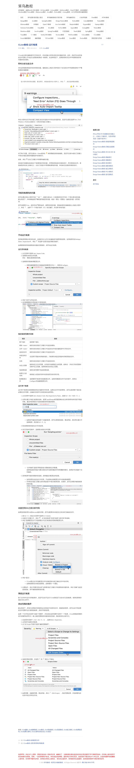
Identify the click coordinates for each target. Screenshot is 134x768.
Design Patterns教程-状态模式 (102, 163)
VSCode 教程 (49, 38)
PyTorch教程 (62, 28)
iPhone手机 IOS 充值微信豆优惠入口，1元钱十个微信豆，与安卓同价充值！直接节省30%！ (104, 136)
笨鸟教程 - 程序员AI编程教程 (53, 762)
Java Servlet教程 (60, 24)
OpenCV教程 (47, 24)
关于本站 (96, 184)
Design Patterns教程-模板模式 (102, 157)
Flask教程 (94, 17)
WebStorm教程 (72, 35)
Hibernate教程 (24, 24)
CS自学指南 (83, 17)
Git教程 (108, 38)
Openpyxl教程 (99, 24)
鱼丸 (23, 48)
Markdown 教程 (25, 31)
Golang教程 (85, 28)
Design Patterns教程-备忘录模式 (103, 168)
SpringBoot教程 (47, 21)
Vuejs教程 (23, 35)
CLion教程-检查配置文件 (31, 740)
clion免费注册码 (25, 731)
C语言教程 (65, 31)
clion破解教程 (32, 730)
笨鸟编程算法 (70, 17)
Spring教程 (88, 31)
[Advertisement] (50, 712)
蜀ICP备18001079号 (88, 762)
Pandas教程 (100, 21)
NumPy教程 (77, 31)
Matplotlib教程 (74, 24)
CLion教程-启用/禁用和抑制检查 (33, 743)
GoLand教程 (86, 35)
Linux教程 (72, 38)
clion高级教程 (58, 730)
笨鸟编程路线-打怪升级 (54, 17)
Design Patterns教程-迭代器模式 (103, 174)
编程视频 (38, 38)
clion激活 (48, 731)
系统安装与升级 (96, 38)
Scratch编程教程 (25, 38)
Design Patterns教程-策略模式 (102, 160)
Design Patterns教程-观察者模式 (103, 166)
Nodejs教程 (100, 31)
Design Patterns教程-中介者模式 (103, 171)
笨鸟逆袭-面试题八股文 (35, 17)
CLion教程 (97, 35)
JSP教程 (36, 24)
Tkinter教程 (97, 28)
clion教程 (41, 730)
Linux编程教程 (88, 21)
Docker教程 (83, 38)
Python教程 (75, 21)
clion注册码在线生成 (38, 731)
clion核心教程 (68, 730)
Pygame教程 (87, 24)
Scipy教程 (41, 28)
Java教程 (34, 21)
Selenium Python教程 (26, 28)
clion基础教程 (49, 730)
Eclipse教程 (61, 38)
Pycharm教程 (60, 35)
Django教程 (24, 21)
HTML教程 (105, 17)
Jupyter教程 (74, 28)
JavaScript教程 (38, 31)
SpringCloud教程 (53, 31)
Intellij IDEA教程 (46, 35)
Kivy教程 (51, 28)
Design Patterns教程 (62, 21)
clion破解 (25, 730)
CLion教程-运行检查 (27, 45)
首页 (21, 17)
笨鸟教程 (25, 6)
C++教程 (34, 35)
